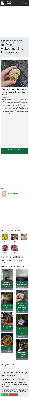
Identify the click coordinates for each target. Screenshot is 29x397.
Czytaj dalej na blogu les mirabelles (14, 151)
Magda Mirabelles (9, 193)
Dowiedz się (4, 391)
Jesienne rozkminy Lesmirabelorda (21, 330)
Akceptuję (5, 395)
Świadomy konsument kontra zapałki (7, 284)
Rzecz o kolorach (7, 306)
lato (3, 97)
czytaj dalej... (7, 113)
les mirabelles (7, 289)
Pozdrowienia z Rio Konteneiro (22, 354)
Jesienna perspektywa (22, 283)
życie (6, 97)
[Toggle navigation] (25, 2)
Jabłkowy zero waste (7, 348)
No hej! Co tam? (7, 327)
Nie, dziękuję (13, 395)
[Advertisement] (14, 21)
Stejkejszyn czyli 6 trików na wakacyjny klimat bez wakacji (22, 306)
